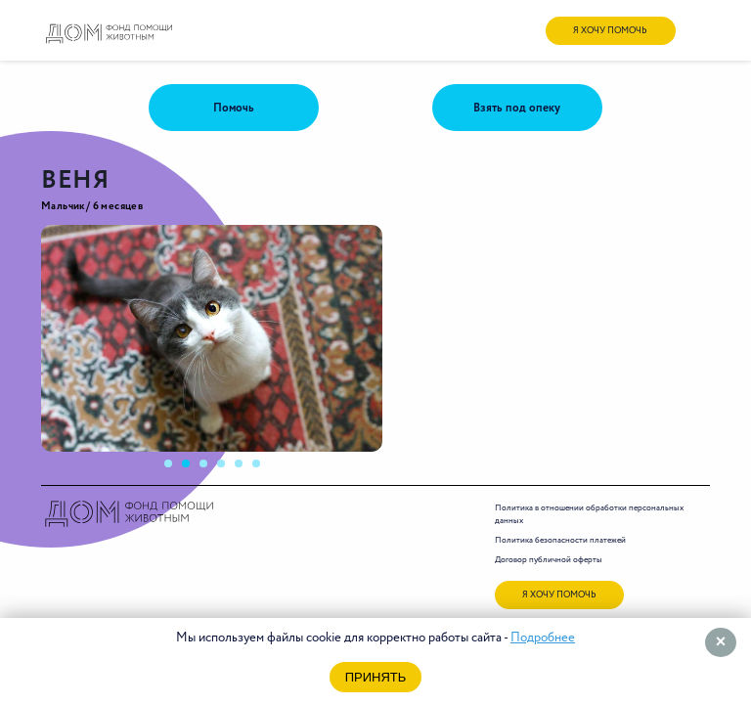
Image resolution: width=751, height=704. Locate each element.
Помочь (233, 108)
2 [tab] (191, 469)
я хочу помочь (610, 30)
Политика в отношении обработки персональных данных (589, 514)
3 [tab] (209, 469)
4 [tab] (227, 469)
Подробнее (542, 638)
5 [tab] (244, 469)
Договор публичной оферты (548, 559)
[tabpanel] (211, 339)
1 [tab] (174, 469)
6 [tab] (262, 469)
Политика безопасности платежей (560, 540)
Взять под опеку (516, 108)
